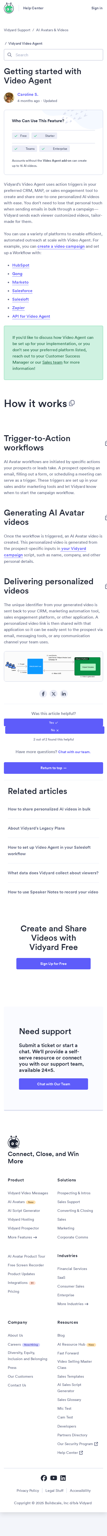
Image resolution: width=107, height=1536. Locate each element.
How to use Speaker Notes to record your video (53, 892)
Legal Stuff (54, 1490)
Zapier (18, 307)
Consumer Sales (70, 1286)
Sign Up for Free (53, 963)
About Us (15, 1335)
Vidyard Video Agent (25, 43)
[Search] (53, 54)
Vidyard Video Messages (28, 1193)
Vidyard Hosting (21, 1219)
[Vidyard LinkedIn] (63, 1478)
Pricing (13, 1291)
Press (12, 1367)
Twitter (53, 694)
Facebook (43, 694)
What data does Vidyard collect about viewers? (53, 873)
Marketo (20, 282)
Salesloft (20, 299)
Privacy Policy (28, 1490)
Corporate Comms (72, 1237)
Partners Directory (72, 1435)
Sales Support (68, 1201)
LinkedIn (64, 694)
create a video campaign (61, 246)
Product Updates (21, 1274)
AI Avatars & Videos (52, 30)
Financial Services (72, 1268)
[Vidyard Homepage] (9, 8)
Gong (17, 273)
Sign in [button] (97, 8)
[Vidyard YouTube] (53, 1478)
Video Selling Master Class (74, 1364)
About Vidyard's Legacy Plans (36, 828)
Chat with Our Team (53, 1084)
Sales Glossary (69, 1399)
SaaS (61, 1277)
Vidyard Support (17, 30)
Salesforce (22, 290)
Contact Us (17, 1385)
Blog (61, 1335)
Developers (66, 1426)
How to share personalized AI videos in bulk (49, 809)
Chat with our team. (74, 751)
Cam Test (65, 1417)
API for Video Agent (31, 316)
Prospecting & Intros (73, 1193)
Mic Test (64, 1408)
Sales (61, 1219)
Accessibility (80, 1490)
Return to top (51, 767)
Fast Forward (68, 1353)
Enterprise (65, 1295)
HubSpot (20, 265)
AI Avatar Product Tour (26, 1256)
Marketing (65, 1228)
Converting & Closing (75, 1210)
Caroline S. (27, 94)
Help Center (33, 8)
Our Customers (20, 1376)
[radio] (53, 722)
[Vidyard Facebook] (44, 1478)
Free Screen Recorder (26, 1265)
